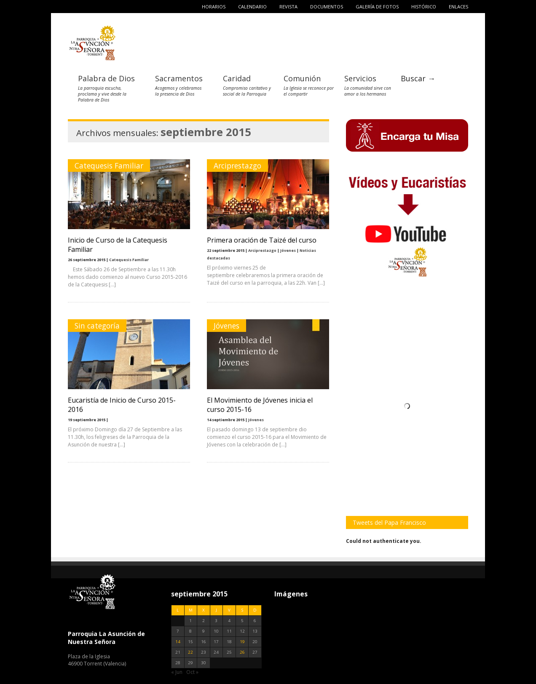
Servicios (360, 78)
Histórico (423, 6)
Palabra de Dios (106, 78)
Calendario (252, 6)
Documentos (326, 6)
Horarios (213, 6)
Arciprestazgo (237, 165)
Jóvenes (288, 250)
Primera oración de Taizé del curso (261, 240)
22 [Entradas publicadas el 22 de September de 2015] (190, 652)
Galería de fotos (377, 6)
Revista (288, 6)
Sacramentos (179, 78)
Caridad (237, 78)
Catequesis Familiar (109, 165)
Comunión (302, 78)
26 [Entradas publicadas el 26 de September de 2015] (242, 652)
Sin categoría (97, 326)
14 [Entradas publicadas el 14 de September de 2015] (177, 641)
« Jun (176, 672)
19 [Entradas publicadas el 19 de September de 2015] (242, 641)
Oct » (192, 672)
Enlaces (458, 6)
